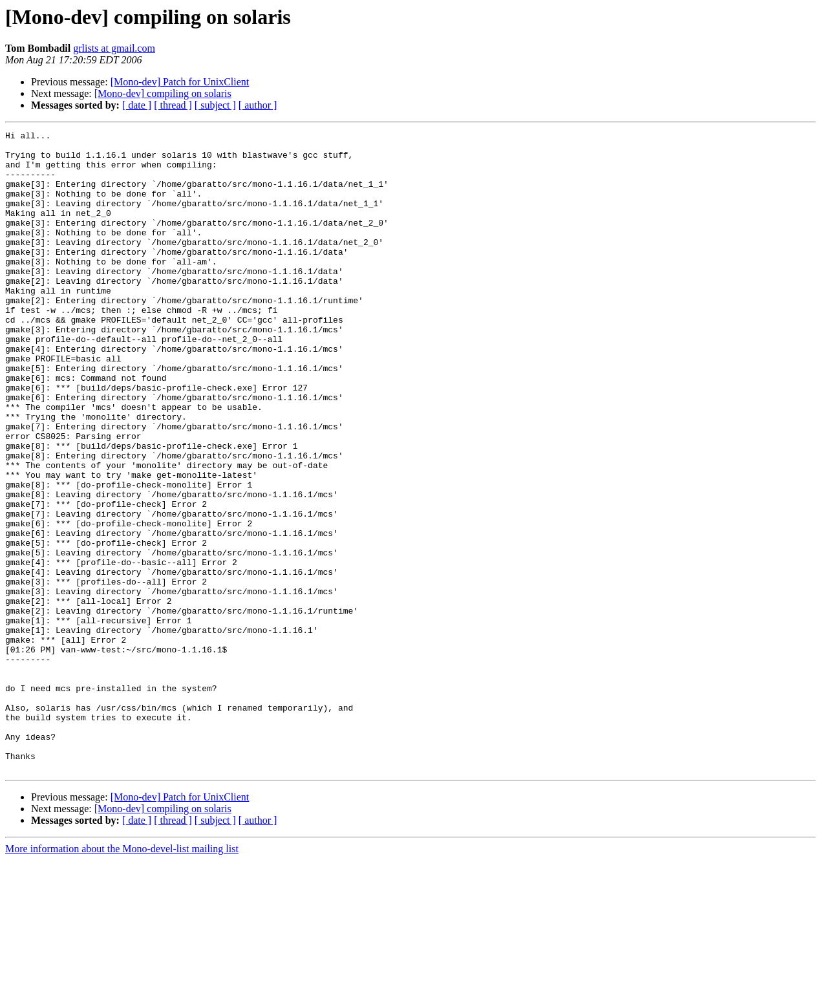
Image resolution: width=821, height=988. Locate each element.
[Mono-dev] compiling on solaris (162, 93)
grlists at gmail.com (114, 48)
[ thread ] (173, 105)
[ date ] (136, 105)
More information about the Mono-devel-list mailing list (122, 976)
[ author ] (258, 105)
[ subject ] (215, 105)
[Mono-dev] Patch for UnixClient (180, 81)
